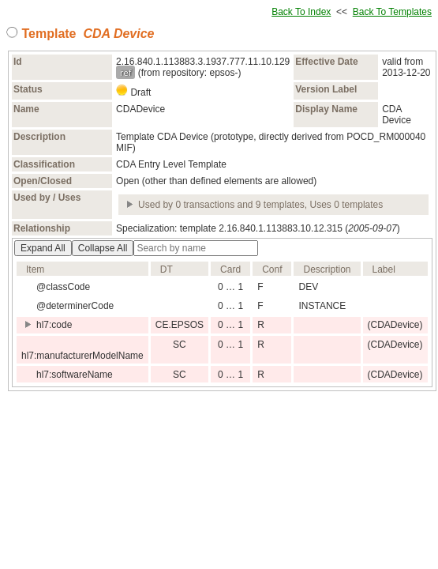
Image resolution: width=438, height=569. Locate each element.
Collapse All (103, 248)
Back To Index (301, 11)
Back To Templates (392, 11)
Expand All (43, 248)
